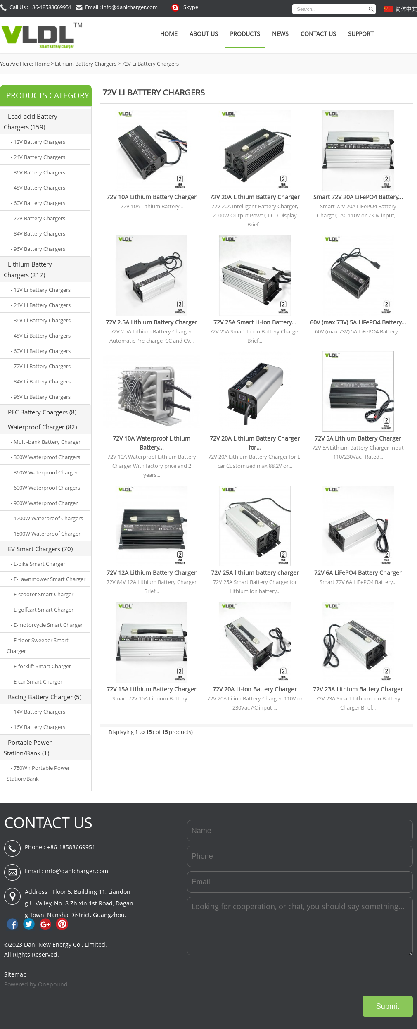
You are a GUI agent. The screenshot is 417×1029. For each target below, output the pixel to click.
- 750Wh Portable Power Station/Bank (38, 773)
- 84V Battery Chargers (38, 233)
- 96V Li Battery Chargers (41, 396)
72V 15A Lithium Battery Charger (152, 689)
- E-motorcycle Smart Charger (47, 625)
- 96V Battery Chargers (38, 248)
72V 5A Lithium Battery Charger (358, 438)
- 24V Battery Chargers (38, 157)
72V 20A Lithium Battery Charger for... (255, 442)
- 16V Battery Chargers (38, 727)
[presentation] (350, 976)
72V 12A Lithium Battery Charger (152, 572)
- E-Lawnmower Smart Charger (48, 579)
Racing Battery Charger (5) (44, 697)
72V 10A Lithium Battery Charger (152, 197)
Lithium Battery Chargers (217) (28, 269)
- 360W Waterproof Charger (44, 472)
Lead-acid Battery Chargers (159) (30, 121)
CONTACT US (48, 822)
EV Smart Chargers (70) (40, 549)
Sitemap (15, 974)
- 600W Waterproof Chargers (45, 487)
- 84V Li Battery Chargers (41, 381)
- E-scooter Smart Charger (42, 594)
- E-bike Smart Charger (38, 563)
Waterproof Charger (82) (42, 427)
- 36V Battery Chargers (38, 172)
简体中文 (406, 8)
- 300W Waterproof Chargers (45, 457)
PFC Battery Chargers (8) (42, 412)
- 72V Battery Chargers (38, 218)
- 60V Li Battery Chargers (41, 351)
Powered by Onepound (36, 984)
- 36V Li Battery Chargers (41, 320)
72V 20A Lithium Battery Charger (255, 197)
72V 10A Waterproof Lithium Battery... (151, 442)
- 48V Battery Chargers (38, 187)
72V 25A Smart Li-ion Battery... (254, 322)
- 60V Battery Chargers (38, 203)
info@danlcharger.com (76, 871)
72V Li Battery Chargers (150, 63)
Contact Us (318, 34)
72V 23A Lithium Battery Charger (358, 689)
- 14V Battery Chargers (38, 711)
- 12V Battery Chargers (38, 141)
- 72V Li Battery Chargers (41, 366)
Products (245, 34)
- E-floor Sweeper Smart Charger (38, 645)
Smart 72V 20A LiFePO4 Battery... (358, 197)
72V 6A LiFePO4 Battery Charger (358, 572)
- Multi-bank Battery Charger (46, 441)
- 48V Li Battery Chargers (41, 335)
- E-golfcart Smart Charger (42, 609)
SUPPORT (361, 34)
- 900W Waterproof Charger (44, 503)
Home (169, 34)
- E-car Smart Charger (36, 681)
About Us (204, 34)
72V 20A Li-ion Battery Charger (255, 689)
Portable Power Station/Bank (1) (28, 747)
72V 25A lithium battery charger (255, 572)
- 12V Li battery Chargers (41, 289)
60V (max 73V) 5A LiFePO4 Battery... (358, 322)
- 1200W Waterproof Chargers (47, 518)
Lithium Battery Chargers (85, 63)
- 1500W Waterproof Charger (46, 533)
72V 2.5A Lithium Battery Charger (151, 322)
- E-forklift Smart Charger (41, 666)
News (280, 34)
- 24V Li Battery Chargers (41, 305)
